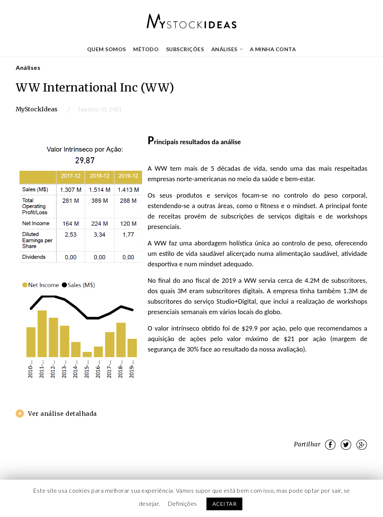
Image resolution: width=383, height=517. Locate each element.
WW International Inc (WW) (95, 87)
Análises (28, 67)
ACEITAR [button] (224, 504)
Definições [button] (182, 503)
